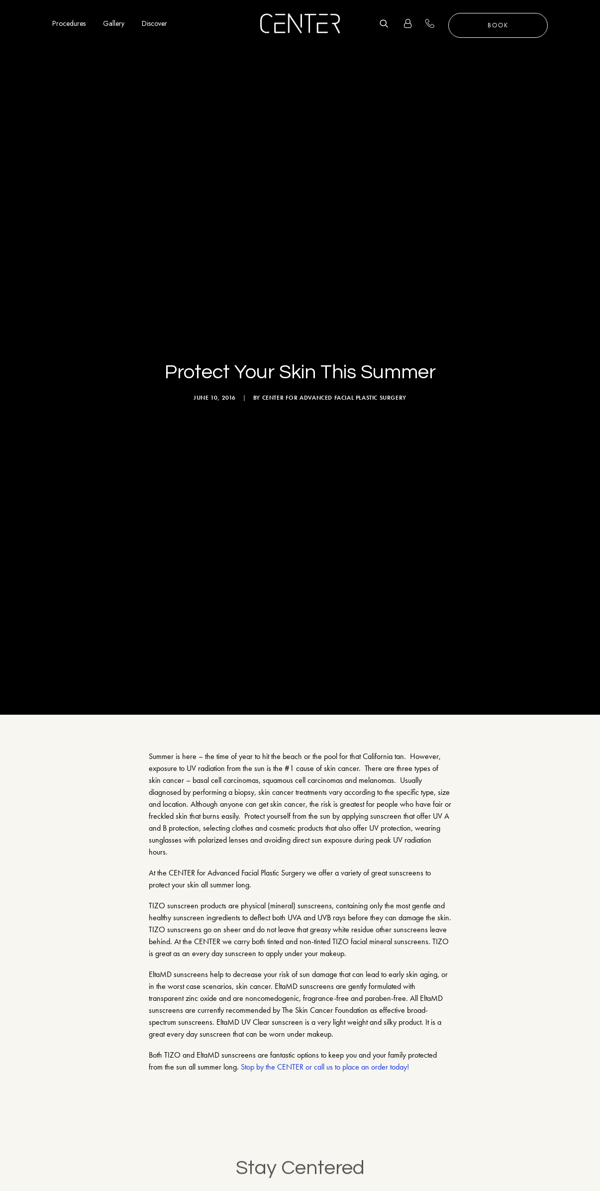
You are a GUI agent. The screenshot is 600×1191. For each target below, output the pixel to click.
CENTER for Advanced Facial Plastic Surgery (334, 344)
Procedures (69, 23)
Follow (567, 1136)
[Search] (388, 23)
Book (498, 25)
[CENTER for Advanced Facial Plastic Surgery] (300, 23)
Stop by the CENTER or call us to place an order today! (325, 961)
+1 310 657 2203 (435, 23)
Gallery (113, 23)
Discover (154, 23)
